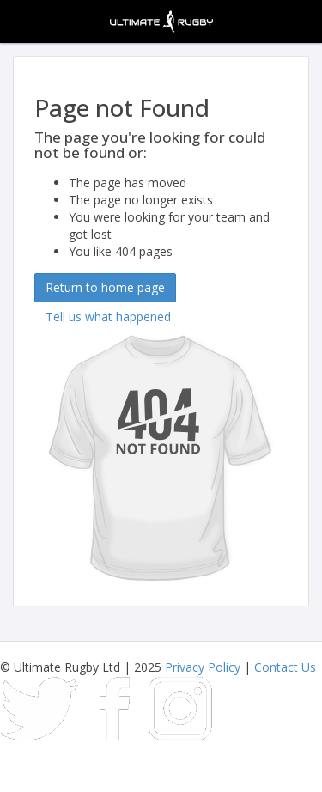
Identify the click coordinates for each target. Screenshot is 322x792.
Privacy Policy (202, 667)
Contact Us (285, 667)
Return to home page (105, 287)
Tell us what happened (108, 316)
